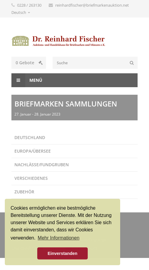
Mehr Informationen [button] (59, 237)
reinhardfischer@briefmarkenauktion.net (92, 5)
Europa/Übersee (32, 151)
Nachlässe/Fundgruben (41, 164)
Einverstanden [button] (62, 253)
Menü (26, 80)
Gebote (29, 62)
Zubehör (24, 192)
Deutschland (29, 137)
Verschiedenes (31, 178)
